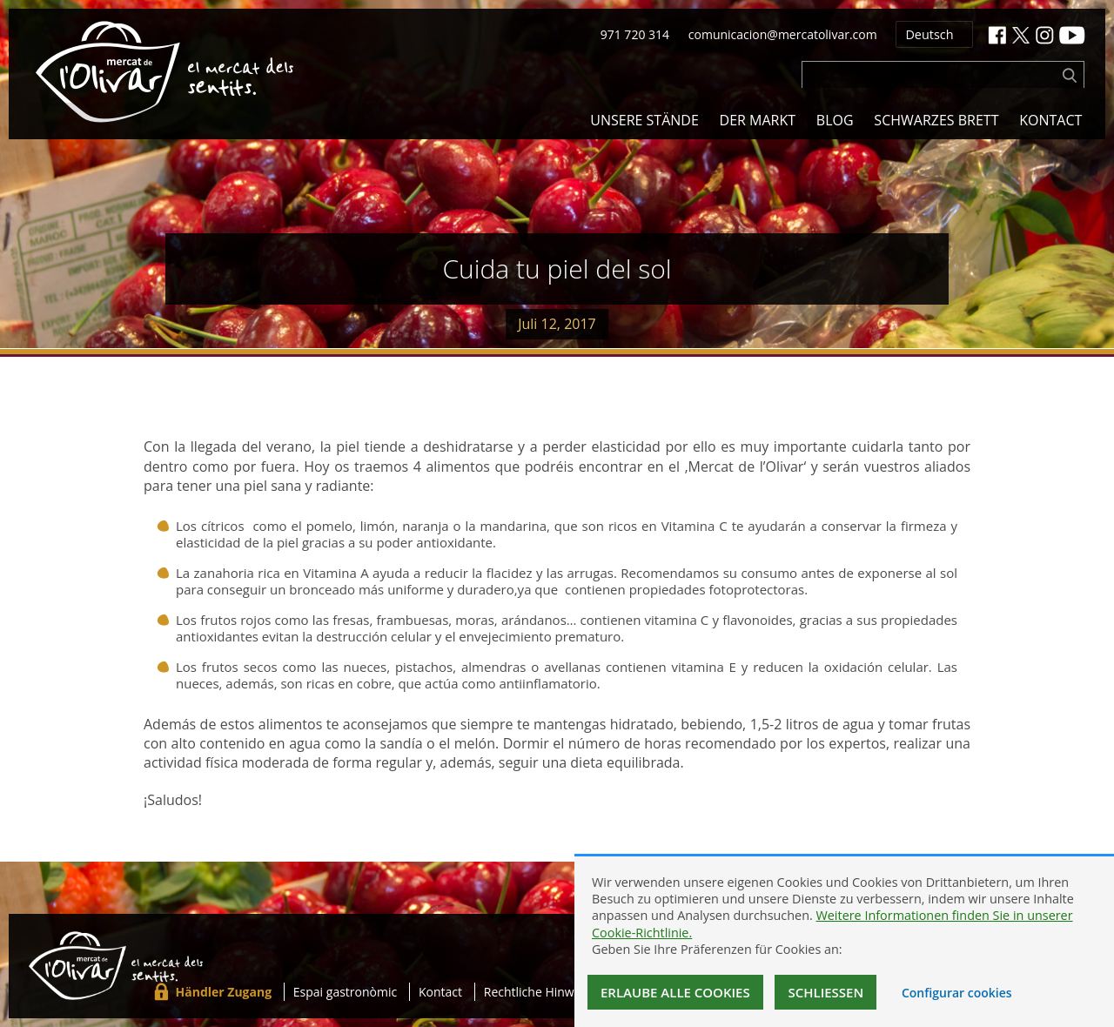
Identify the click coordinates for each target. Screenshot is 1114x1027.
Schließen (825, 992)
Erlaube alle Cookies (675, 992)
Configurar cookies (957, 992)
